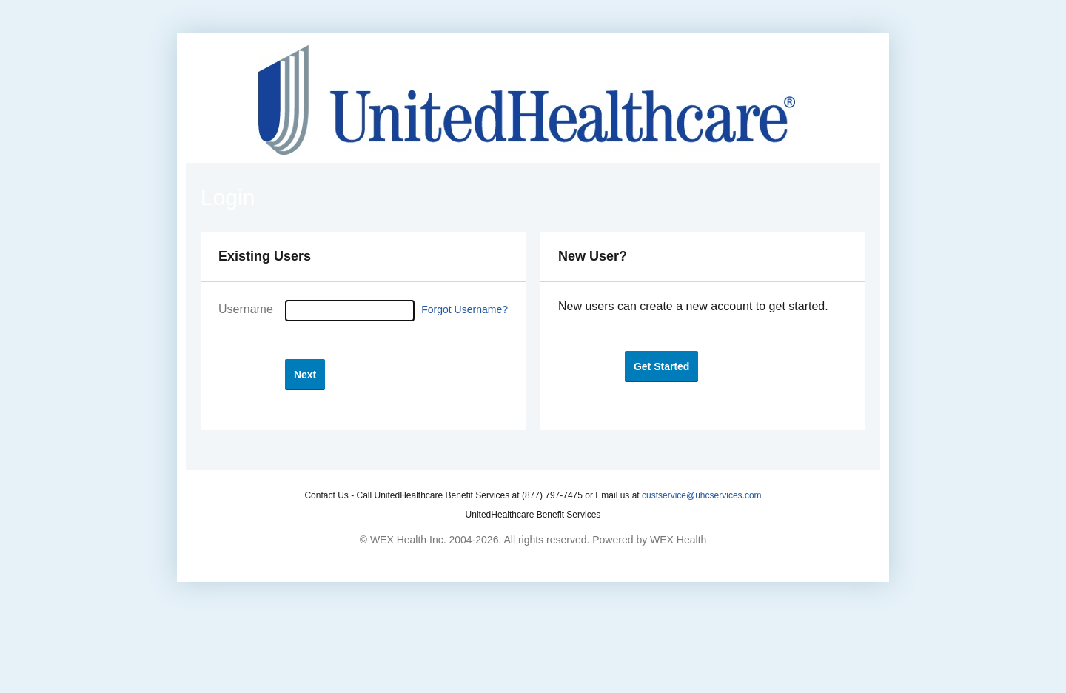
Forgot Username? (464, 309)
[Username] (350, 310)
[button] (305, 374)
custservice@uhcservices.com (702, 495)
